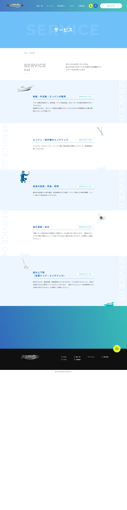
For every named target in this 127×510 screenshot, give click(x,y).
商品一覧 (40, 6)
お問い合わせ (111, 6)
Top (25, 52)
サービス (50, 6)
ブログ (72, 6)
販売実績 (61, 6)
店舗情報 (81, 6)
